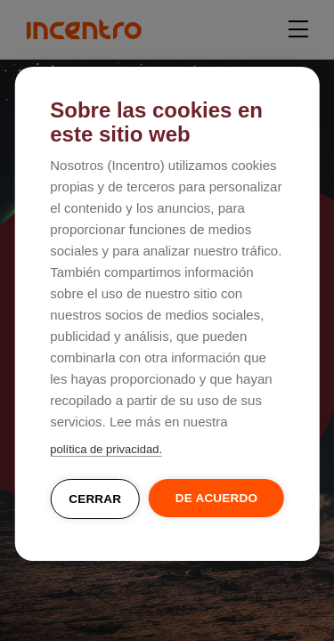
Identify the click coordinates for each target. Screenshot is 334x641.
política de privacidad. (106, 449)
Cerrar (95, 499)
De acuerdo (216, 498)
